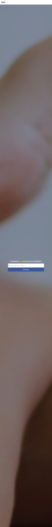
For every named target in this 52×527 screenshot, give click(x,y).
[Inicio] (3, 2)
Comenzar (26, 269)
